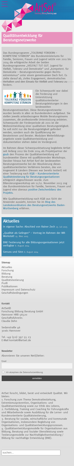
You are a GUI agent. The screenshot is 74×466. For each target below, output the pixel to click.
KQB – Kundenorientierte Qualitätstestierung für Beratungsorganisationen (31, 175)
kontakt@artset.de (20, 340)
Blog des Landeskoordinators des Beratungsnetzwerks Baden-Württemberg (34, 205)
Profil (4, 283)
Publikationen (10, 286)
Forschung (8, 270)
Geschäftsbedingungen (15, 292)
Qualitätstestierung (13, 279)
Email (4, 361)
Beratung (7, 276)
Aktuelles (7, 267)
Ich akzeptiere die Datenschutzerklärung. (24, 372)
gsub (6, 154)
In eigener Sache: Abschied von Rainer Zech (29, 226)
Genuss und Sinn (13, 251)
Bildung (6, 273)
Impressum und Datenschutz (18, 289)
